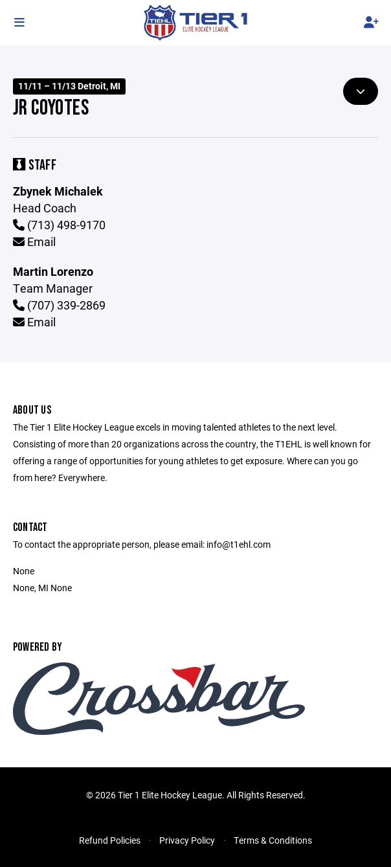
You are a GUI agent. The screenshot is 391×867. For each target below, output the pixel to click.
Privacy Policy (187, 840)
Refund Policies (109, 840)
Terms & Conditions (273, 840)
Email (34, 241)
